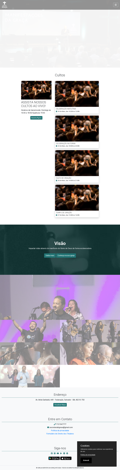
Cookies (85, 446)
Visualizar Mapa (60, 405)
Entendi (86, 460)
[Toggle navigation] (115, 5)
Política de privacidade (60, 430)
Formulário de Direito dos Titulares (60, 434)
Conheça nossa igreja (66, 255)
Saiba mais (50, 255)
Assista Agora (36, 118)
